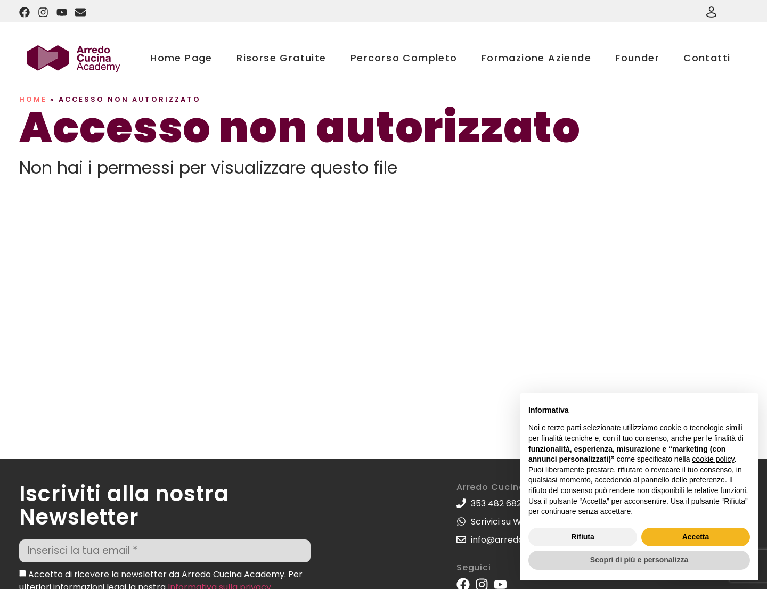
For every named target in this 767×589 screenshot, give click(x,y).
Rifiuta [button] (582, 537)
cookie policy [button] (713, 459)
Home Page (181, 57)
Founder (637, 57)
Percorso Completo (404, 57)
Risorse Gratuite (281, 57)
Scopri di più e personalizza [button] (639, 559)
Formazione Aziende (536, 57)
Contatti (706, 57)
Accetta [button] (695, 537)
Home (33, 99)
